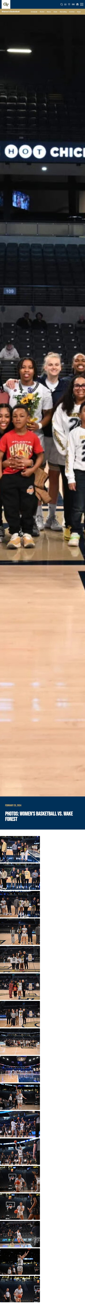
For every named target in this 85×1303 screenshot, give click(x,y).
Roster (42, 12)
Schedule (34, 12)
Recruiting (63, 12)
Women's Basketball (11, 11)
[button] (61, 4)
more (79, 12)
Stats (55, 12)
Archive (71, 12)
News (49, 12)
